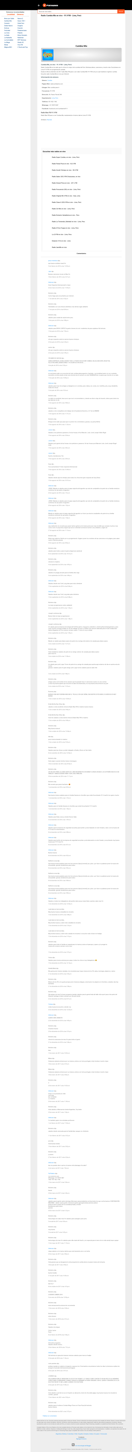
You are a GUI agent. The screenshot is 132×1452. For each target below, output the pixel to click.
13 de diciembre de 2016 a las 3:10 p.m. (60, 925)
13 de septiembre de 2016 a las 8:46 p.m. (60, 586)
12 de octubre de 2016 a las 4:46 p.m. (59, 709)
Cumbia (49, 80)
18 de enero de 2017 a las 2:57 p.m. (58, 1064)
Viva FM (20, 45)
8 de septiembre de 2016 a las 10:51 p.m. (60, 554)
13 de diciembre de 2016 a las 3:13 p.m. (60, 936)
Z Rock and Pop (23, 47)
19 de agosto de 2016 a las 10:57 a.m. (59, 480)
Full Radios (51, 1173)
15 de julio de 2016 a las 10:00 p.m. (58, 378)
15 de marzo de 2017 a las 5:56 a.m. (59, 1182)
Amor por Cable (9, 18)
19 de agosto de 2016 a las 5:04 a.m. (59, 435)
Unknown (51, 282)
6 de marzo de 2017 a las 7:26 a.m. (58, 1168)
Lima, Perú (55, 98)
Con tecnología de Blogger (81, 1445)
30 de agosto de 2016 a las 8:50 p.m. (59, 543)
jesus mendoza (53, 260)
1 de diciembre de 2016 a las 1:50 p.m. (59, 809)
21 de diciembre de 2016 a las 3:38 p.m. (60, 986)
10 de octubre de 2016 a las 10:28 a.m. (59, 699)
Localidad (11, 14)
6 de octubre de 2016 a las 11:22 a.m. (59, 686)
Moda (6, 45)
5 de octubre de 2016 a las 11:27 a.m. (59, 644)
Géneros (20, 14)
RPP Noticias (22, 40)
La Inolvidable (8, 40)
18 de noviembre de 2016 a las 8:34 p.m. (60, 764)
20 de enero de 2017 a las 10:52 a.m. (59, 1085)
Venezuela (104, 1434)
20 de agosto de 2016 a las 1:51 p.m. (59, 493)
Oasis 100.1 (21, 21)
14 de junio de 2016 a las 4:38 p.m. (58, 320)
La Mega (7, 42)
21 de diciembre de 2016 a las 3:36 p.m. (60, 974)
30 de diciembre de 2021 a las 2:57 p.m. (60, 1411)
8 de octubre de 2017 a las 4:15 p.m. (59, 1286)
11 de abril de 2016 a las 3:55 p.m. (58, 298)
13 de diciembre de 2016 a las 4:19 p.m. (60, 952)
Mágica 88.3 (8, 47)
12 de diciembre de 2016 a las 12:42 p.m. (60, 904)
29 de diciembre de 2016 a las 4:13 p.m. (60, 1031)
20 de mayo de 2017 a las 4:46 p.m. (58, 1254)
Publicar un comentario (50, 1416)
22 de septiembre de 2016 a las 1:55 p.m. (60, 608)
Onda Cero (21, 23)
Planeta (20, 33)
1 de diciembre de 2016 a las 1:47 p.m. (59, 798)
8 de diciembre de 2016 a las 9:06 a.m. (59, 868)
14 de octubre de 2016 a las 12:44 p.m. (59, 731)
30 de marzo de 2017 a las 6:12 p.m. (59, 1210)
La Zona (6, 33)
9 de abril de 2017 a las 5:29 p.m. (58, 1232)
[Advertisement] (81, 31)
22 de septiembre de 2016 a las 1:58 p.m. (60, 619)
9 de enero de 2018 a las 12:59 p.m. (58, 1297)
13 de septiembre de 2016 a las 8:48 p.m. (60, 597)
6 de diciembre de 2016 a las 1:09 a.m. (59, 820)
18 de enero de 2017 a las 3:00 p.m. (58, 1075)
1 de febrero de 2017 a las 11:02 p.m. (59, 1123)
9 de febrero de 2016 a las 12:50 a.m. (59, 266)
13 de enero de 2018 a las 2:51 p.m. (58, 1319)
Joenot (50, 430)
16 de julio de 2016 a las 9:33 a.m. (58, 390)
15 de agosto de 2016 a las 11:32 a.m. (59, 424)
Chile (75, 1434)
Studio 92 (21, 42)
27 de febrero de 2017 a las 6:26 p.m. (59, 1157)
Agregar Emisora (81, 1439)
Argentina (59, 1434)
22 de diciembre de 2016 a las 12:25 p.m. (60, 1010)
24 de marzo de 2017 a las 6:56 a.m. (59, 1193)
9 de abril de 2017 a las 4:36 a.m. (58, 1221)
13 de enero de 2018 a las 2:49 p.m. (58, 1308)
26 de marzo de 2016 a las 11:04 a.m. (59, 288)
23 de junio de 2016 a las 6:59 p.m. (58, 353)
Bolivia (64, 1434)
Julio (49, 271)
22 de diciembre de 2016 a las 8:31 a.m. (60, 999)
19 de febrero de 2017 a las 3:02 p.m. (59, 1146)
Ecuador (97, 1434)
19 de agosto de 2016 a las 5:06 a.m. (59, 448)
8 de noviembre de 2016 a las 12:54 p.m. (60, 753)
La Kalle (6, 35)
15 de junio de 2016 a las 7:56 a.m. (58, 331)
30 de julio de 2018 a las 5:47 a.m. (58, 1371)
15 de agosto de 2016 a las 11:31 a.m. (59, 414)
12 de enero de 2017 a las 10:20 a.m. (59, 1053)
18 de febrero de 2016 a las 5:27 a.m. (59, 277)
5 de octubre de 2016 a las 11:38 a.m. (59, 656)
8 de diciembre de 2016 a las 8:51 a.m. (59, 845)
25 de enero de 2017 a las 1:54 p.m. (58, 1112)
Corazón (7, 23)
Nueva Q (20, 18)
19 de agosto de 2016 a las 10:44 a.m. (59, 469)
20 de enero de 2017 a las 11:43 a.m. (59, 1101)
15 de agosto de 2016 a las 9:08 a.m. (59, 403)
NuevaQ (49, 120)
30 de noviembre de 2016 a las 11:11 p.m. (60, 776)
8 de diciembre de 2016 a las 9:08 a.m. (59, 880)
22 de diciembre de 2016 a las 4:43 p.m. (60, 1020)
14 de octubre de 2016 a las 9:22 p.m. (59, 742)
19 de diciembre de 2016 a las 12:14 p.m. (60, 963)
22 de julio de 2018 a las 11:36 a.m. (58, 1358)
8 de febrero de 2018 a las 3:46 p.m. (59, 1335)
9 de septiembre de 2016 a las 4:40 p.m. (60, 575)
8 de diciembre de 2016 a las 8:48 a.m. (59, 832)
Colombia (70, 1434)
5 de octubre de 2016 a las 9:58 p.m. (59, 674)
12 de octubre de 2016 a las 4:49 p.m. (59, 720)
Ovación (20, 28)
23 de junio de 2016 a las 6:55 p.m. (58, 342)
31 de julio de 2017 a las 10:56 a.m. (58, 1275)
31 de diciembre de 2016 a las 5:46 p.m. (60, 1042)
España (80, 1434)
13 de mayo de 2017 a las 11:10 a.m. (59, 1243)
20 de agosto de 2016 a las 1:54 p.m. (59, 518)
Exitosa (6, 28)
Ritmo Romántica (23, 35)
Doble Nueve (8, 26)
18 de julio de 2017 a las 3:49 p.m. (58, 1265)
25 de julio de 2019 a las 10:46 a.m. (58, 1385)
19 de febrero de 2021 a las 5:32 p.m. (59, 1397)
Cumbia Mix (8, 21)
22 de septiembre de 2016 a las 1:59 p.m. (60, 633)
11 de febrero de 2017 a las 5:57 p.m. (59, 1135)
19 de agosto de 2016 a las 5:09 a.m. (59, 459)
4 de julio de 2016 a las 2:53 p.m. (57, 365)
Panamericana (22, 30)
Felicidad (7, 30)
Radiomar (21, 38)
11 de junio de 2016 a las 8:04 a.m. (58, 309)
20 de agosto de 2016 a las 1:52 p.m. (59, 505)
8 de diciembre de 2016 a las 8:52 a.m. (59, 855)
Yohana (50, 1004)
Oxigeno (20, 26)
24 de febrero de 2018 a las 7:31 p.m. (59, 1347)
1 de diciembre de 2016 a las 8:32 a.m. (59, 787)
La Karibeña (8, 38)
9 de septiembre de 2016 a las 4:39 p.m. (60, 564)
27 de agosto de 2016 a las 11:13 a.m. (59, 530)
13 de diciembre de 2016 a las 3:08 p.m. (60, 915)
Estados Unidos (88, 1434)
